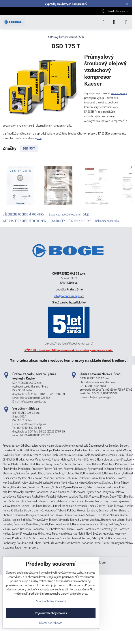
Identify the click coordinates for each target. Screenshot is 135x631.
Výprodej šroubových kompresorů (66, 4)
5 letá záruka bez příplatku (69, 302)
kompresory (31, 547)
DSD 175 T (29, 148)
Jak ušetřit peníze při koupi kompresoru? (69, 343)
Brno (80, 289)
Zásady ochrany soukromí (51, 601)
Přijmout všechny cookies (51, 613)
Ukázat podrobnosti (50, 623)
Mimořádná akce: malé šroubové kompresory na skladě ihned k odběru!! (68, 360)
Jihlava (73, 283)
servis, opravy (119, 93)
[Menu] (126, 22)
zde (39, 138)
